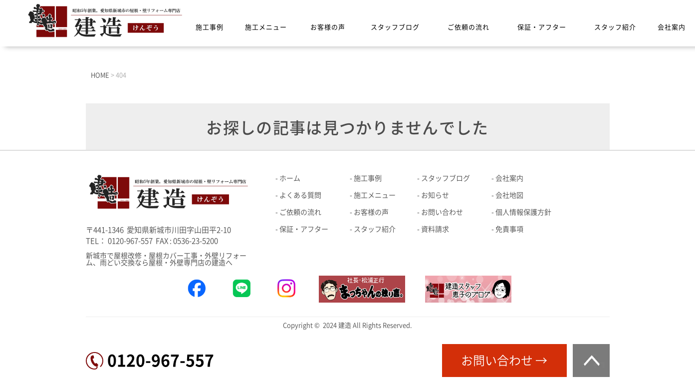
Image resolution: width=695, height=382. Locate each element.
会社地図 (509, 195)
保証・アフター (541, 27)
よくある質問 (300, 195)
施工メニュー (266, 27)
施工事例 (210, 27)
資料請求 (435, 229)
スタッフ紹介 (615, 27)
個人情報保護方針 (523, 212)
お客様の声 (327, 27)
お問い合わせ (442, 212)
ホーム (289, 178)
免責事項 (509, 229)
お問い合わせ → (504, 361)
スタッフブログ (395, 27)
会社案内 (672, 27)
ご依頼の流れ (468, 27)
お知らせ (435, 195)
